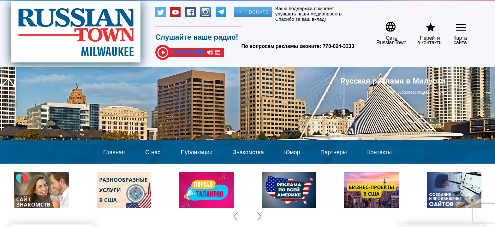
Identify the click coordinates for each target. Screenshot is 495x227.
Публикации (196, 152)
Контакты (379, 152)
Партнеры (333, 152)
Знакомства (248, 152)
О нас (152, 152)
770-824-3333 (338, 46)
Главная (114, 152)
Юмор (292, 152)
